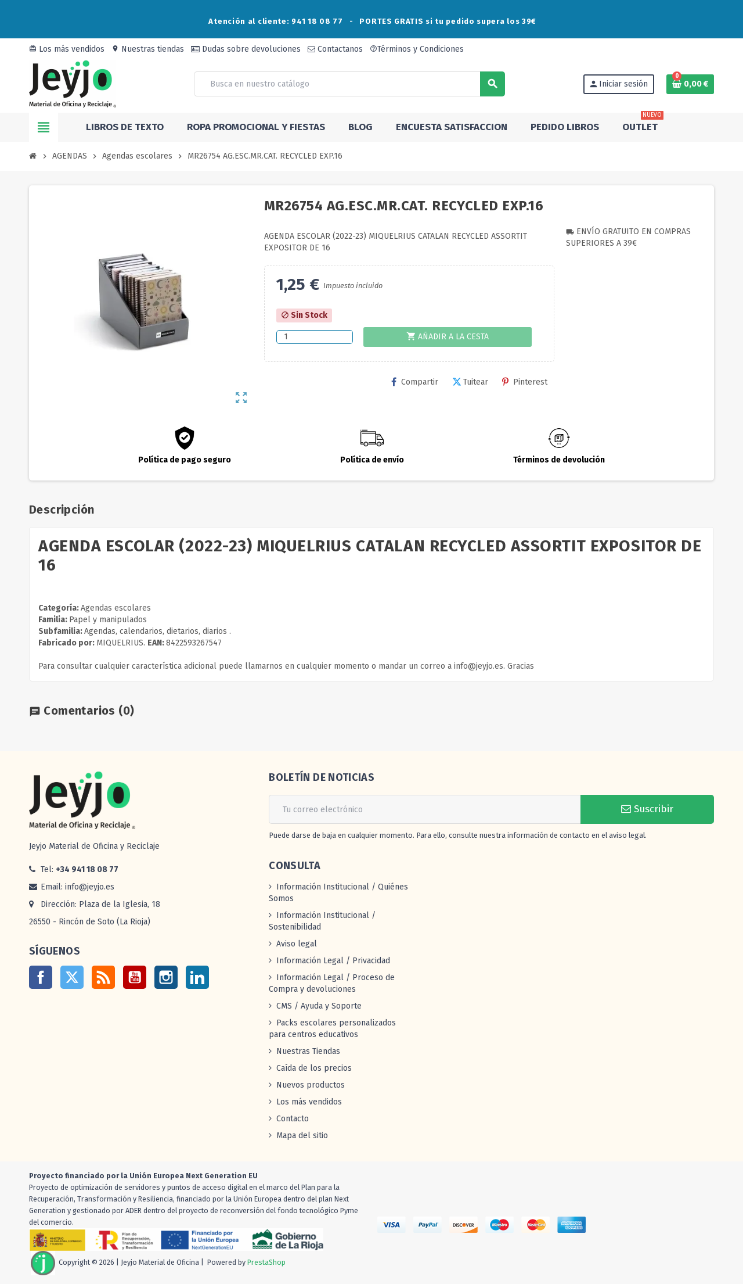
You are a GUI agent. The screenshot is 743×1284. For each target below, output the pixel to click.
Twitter (72, 977)
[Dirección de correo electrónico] (424, 809)
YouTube (134, 977)
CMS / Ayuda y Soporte (319, 1006)
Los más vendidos (66, 49)
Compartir (414, 382)
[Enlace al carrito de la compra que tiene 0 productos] (690, 84)
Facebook (40, 977)
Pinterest (524, 382)
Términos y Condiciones (417, 49)
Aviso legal (296, 944)
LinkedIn (197, 977)
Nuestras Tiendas (308, 1051)
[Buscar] (349, 83)
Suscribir (647, 809)
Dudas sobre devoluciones (246, 49)
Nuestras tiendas (147, 49)
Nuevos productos (310, 1085)
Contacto (292, 1119)
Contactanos (335, 49)
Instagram (166, 977)
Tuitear (470, 382)
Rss (103, 977)
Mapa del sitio (302, 1135)
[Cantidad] (314, 337)
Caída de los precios (314, 1068)
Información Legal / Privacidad (333, 961)
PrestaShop (266, 1262)
